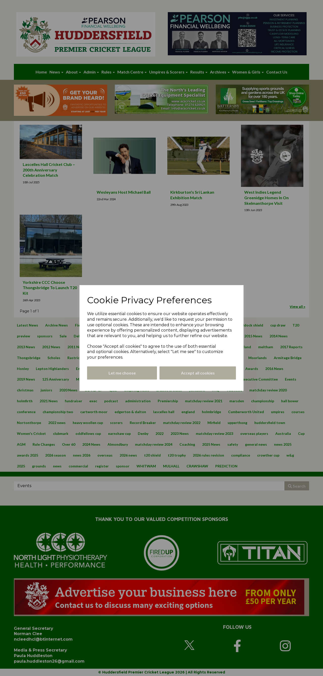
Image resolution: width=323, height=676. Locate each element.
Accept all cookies (198, 372)
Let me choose (122, 372)
